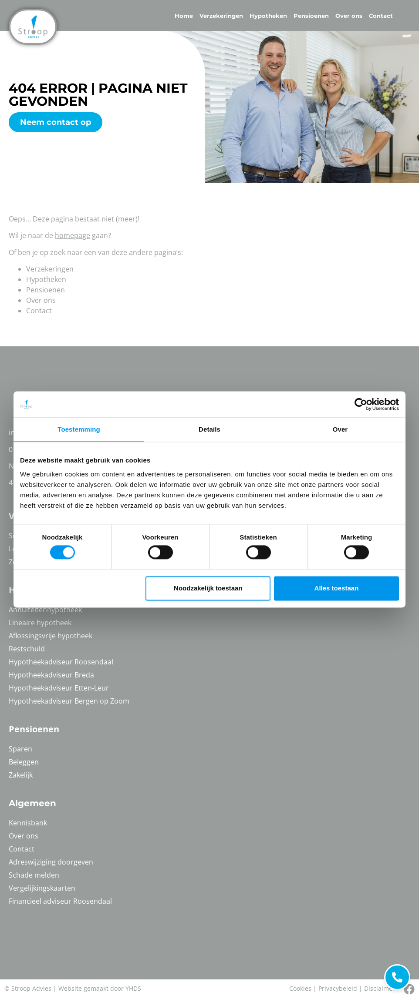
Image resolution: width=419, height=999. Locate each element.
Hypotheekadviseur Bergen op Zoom (69, 701)
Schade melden (34, 875)
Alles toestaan (336, 588)
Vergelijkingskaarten (42, 888)
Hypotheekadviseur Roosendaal (61, 662)
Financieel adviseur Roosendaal (60, 901)
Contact (381, 15)
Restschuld (27, 649)
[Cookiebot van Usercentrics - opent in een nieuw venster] (361, 404)
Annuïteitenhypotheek (45, 609)
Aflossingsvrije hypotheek (50, 635)
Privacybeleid (337, 988)
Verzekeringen (221, 15)
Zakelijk (21, 775)
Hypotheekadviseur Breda (51, 675)
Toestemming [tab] (78, 429)
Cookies (300, 988)
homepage (72, 235)
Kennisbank (28, 823)
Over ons (348, 15)
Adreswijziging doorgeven (51, 862)
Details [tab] (209, 429)
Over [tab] (340, 429)
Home (184, 15)
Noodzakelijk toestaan (208, 588)
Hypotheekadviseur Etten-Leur (59, 688)
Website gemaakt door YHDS (99, 988)
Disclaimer (379, 988)
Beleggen (24, 762)
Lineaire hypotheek (40, 622)
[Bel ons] (409, 989)
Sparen (20, 749)
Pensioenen (311, 15)
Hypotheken (268, 15)
